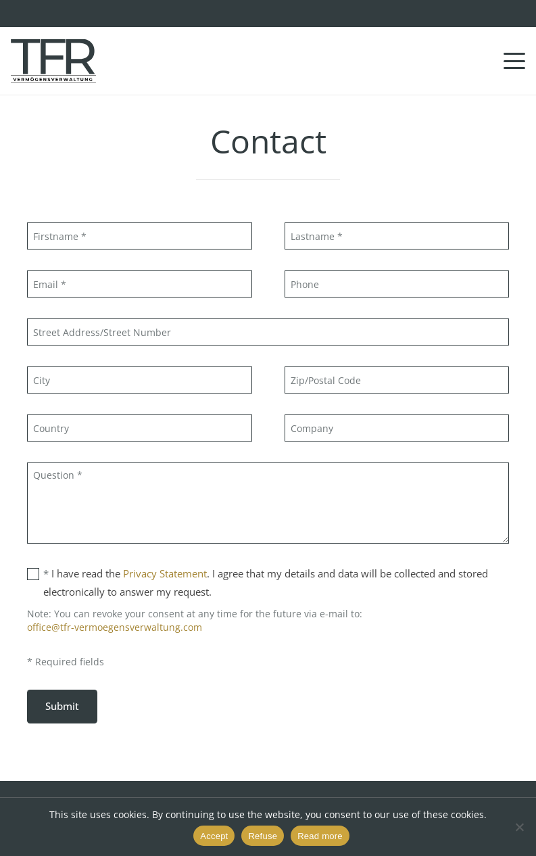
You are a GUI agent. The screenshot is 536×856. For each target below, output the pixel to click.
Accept (214, 836)
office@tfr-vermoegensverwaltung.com (114, 627)
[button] (514, 61)
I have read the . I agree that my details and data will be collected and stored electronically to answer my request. (257, 581)
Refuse (262, 836)
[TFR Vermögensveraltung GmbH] (53, 61)
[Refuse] (519, 827)
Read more (320, 836)
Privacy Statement (165, 573)
